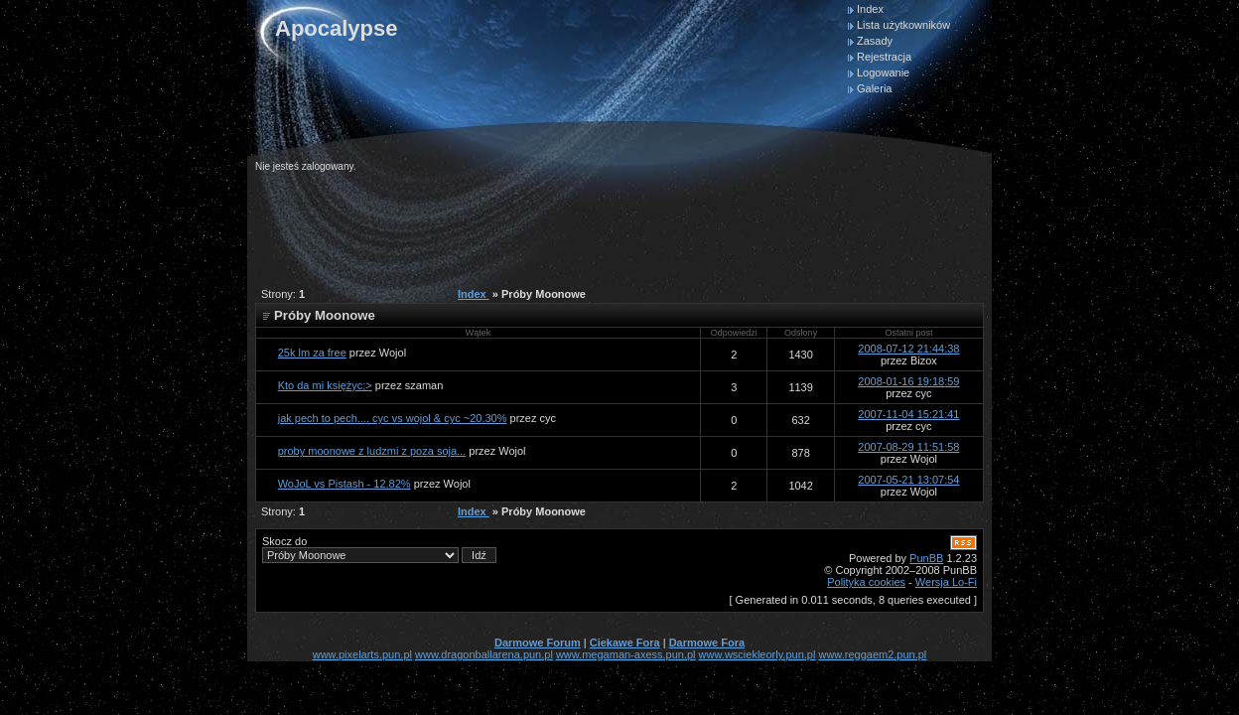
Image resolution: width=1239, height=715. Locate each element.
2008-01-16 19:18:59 (908, 381)
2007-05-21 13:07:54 (908, 480)
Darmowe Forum (537, 642)
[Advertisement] (616, 221)
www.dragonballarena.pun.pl (484, 654)
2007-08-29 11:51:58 (908, 447)
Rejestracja (884, 57)
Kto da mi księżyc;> (325, 385)
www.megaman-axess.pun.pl (626, 654)
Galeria (874, 88)
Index (870, 9)
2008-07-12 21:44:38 (908, 349)
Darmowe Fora (707, 642)
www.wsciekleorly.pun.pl (757, 654)
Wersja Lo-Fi (946, 582)
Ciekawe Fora (625, 642)
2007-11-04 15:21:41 (908, 414)
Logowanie (883, 72)
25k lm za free (312, 352)
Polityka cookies (866, 582)
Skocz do (379, 549)
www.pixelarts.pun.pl (362, 654)
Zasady (875, 41)
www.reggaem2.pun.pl (872, 654)
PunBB (926, 558)
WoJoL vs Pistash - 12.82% (344, 484)
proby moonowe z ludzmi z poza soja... (372, 451)
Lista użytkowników (903, 25)
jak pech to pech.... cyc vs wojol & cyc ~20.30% (392, 418)
